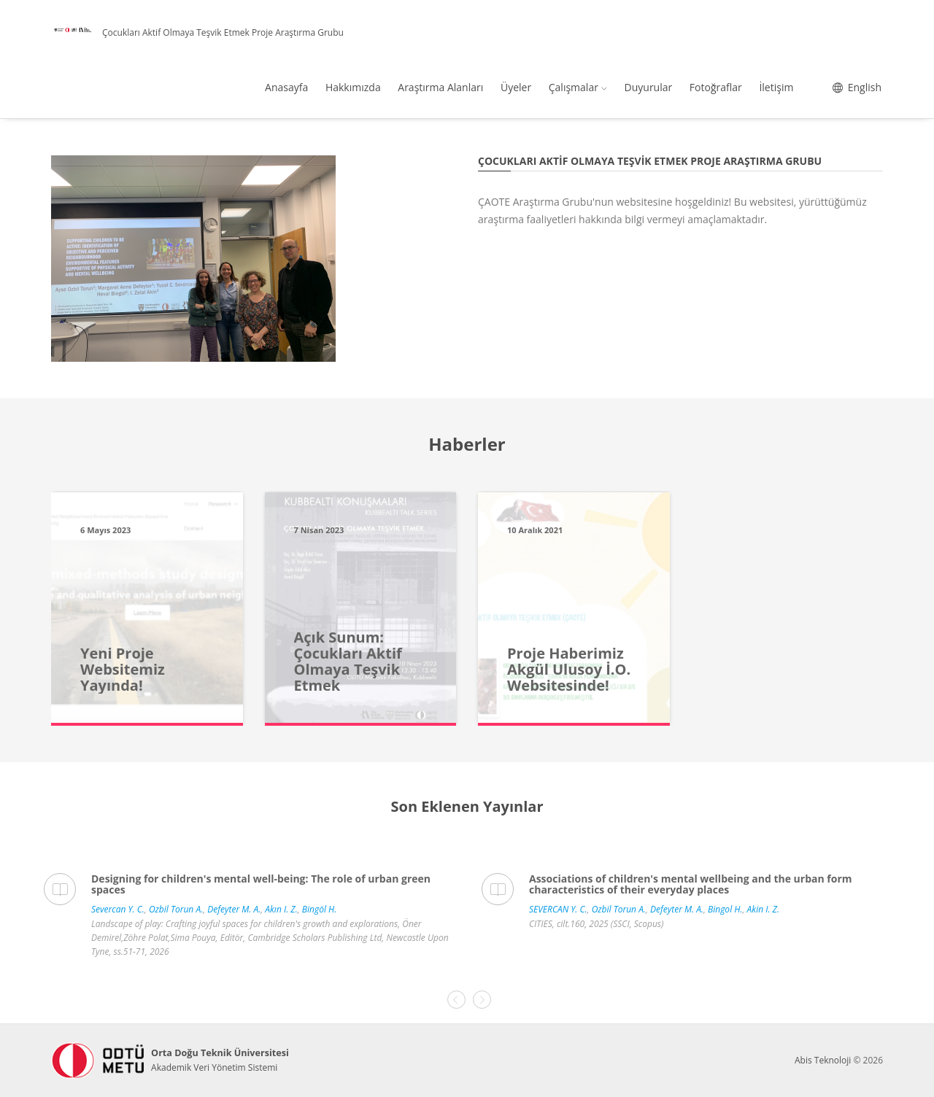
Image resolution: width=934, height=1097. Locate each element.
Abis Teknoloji (823, 1060)
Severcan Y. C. (117, 909)
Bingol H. (725, 909)
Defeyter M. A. (233, 909)
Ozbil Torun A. (176, 909)
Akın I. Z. (281, 909)
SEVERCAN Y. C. (558, 909)
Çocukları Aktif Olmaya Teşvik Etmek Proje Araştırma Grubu (223, 32)
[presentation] (456, 1000)
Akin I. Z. (763, 909)
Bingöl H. (319, 909)
